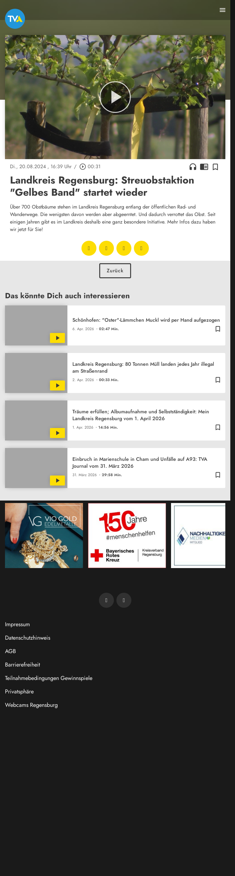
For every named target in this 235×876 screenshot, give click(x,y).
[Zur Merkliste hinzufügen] (215, 167)
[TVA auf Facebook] (106, 600)
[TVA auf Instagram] (123, 600)
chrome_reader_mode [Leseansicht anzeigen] (204, 166)
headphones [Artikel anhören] (192, 166)
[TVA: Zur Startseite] (15, 19)
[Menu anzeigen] (222, 10)
